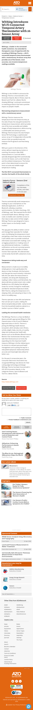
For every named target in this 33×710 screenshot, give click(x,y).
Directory (7, 635)
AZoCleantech (8, 612)
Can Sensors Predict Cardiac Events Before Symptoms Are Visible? (21, 502)
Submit (28, 422)
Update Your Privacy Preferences (16, 705)
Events (18, 626)
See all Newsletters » (8, 594)
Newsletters (20, 633)
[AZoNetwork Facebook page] (16, 681)
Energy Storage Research (16, 577)
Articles (6, 626)
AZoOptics (7, 614)
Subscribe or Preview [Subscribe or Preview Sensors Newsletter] (15, 587)
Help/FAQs (20, 635)
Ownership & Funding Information (10, 662)
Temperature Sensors (8, 18)
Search (6, 644)
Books (18, 624)
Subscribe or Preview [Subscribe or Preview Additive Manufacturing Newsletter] (15, 571)
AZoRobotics (7, 609)
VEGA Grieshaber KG (10, 549)
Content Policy (8, 659)
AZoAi (18, 609)
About (6, 642)
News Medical (21, 612)
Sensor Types (20, 631)
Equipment (7, 628)
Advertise (7, 651)
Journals (6, 637)
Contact (6, 649)
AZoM (6, 605)
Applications (20, 628)
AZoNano (7, 607)
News (10, 16)
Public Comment (26, 418)
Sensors (11, 586)
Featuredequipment (16, 427)
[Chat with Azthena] (28, 706)
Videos (6, 631)
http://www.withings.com (10, 382)
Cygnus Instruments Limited (12, 559)
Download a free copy (16, 195)
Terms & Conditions (10, 653)
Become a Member (9, 646)
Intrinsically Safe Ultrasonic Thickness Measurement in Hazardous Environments (16, 554)
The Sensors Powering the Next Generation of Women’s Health (22, 494)
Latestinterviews (6, 427)
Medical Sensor (17, 16)
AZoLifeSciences (21, 614)
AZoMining (20, 605)
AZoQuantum (20, 607)
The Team (19, 640)
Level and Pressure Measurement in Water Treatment (15, 545)
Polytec (7, 541)
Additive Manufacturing (16, 569)
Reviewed (28, 38)
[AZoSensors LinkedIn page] (12, 681)
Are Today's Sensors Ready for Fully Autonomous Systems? (21, 486)
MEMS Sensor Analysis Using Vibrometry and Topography (17, 537)
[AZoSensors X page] (20, 681)
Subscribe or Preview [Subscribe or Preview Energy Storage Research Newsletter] (15, 579)
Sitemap (19, 637)
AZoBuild (7, 616)
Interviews (7, 633)
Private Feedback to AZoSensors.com (20, 419)
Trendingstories (26, 427)
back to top (27, 668)
